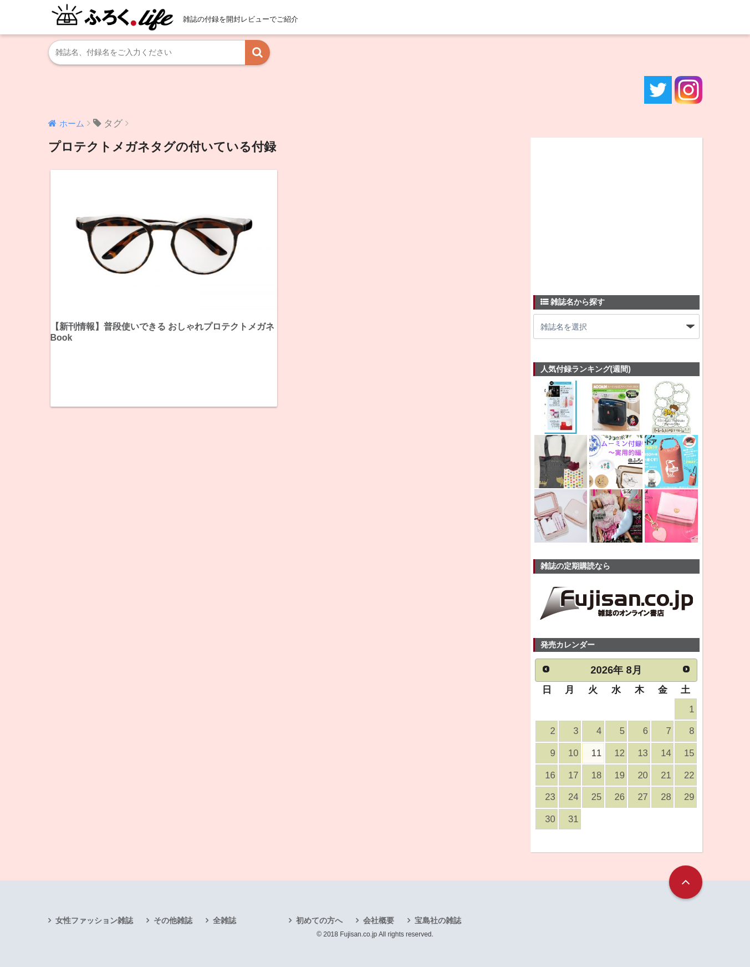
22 (689, 775)
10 (573, 753)
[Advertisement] (616, 209)
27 (642, 797)
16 (550, 775)
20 (642, 775)
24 (573, 797)
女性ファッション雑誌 (94, 920)
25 (596, 797)
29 (689, 797)
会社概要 (378, 920)
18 (596, 775)
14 (666, 753)
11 (596, 753)
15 (689, 753)
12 (620, 753)
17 (573, 775)
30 (550, 819)
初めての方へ (319, 920)
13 (642, 753)
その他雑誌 (173, 920)
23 (550, 797)
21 (666, 775)
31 (573, 819)
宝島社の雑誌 (438, 920)
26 (620, 797)
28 (666, 797)
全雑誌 (224, 920)
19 (620, 775)
